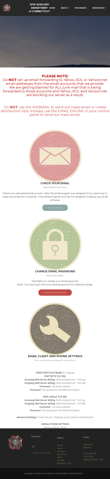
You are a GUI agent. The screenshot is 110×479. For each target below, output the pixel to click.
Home (60, 455)
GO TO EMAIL (55, 210)
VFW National (89, 462)
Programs (61, 461)
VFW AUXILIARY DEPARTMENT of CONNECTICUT (39, 8)
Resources (62, 464)
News (59, 467)
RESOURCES (98, 8)
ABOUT (64, 8)
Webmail (87, 456)
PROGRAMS (80, 8)
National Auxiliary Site (93, 468)
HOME (52, 8)
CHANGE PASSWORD (55, 294)
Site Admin (88, 453)
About (60, 458)
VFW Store (88, 465)
